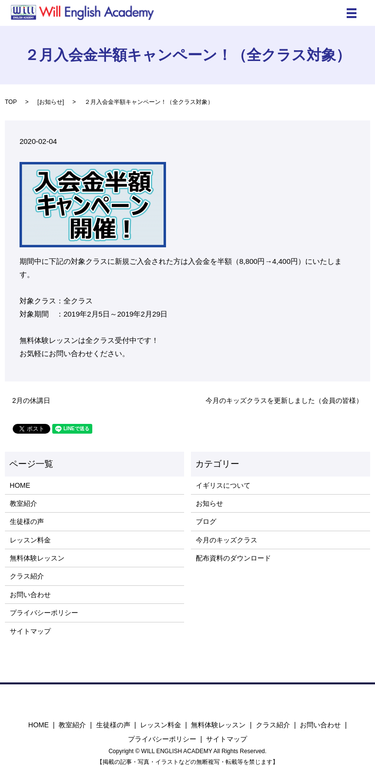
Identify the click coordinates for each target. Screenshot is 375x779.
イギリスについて (223, 485)
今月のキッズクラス (226, 540)
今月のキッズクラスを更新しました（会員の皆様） (284, 400)
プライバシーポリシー (44, 613)
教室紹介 (23, 503)
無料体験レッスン (37, 558)
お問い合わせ (30, 595)
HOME (20, 485)
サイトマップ (30, 631)
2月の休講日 (31, 400)
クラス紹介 (27, 576)
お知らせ (50, 102)
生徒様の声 (27, 521)
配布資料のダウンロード (233, 558)
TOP (11, 102)
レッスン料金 (30, 540)
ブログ (206, 521)
